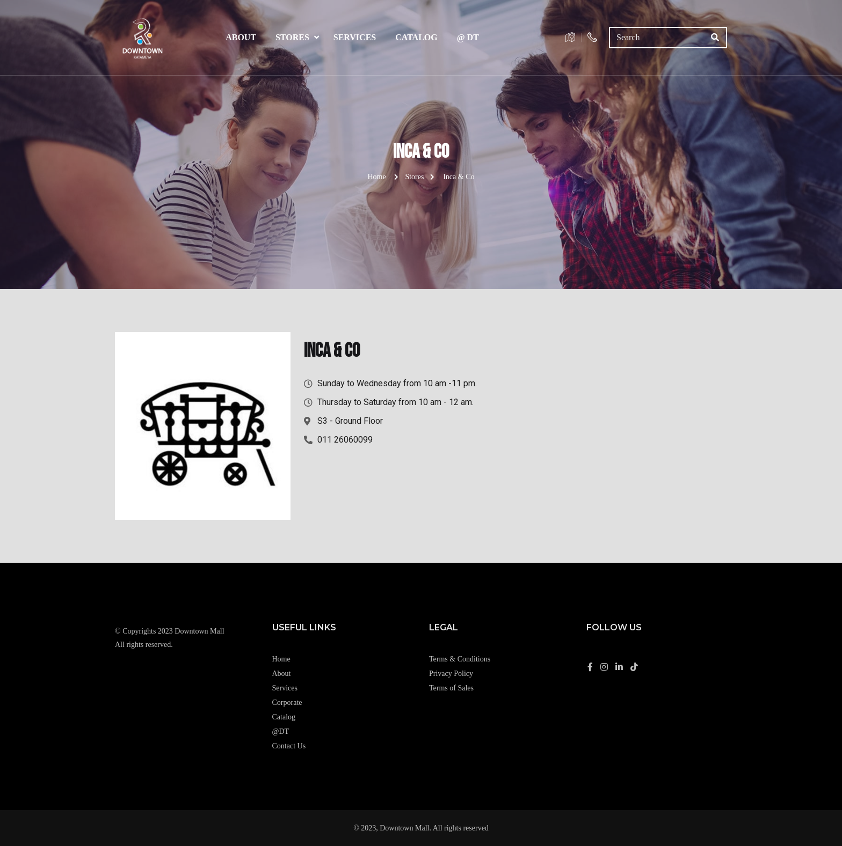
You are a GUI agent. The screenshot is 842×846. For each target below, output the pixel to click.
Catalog (416, 37)
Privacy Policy (451, 674)
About (241, 37)
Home (376, 177)
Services (354, 37)
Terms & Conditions (459, 659)
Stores (292, 37)
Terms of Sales (451, 688)
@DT (280, 731)
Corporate (287, 702)
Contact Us (289, 746)
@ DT (468, 37)
